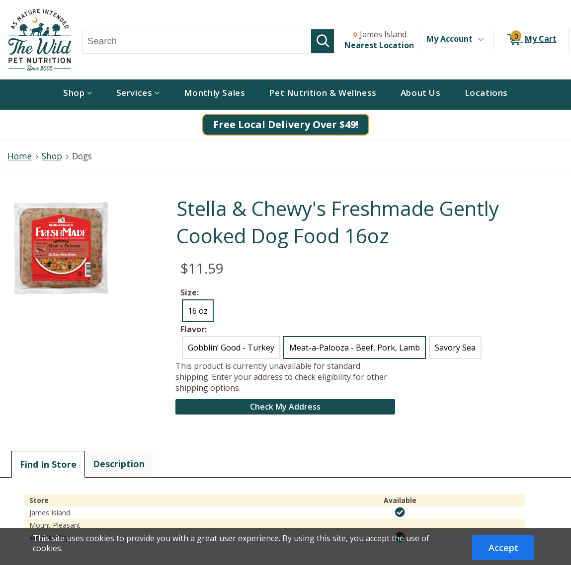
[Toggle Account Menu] (481, 40)
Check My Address (285, 406)
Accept (503, 548)
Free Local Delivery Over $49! (285, 124)
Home (19, 156)
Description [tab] (119, 464)
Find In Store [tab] (48, 464)
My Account (449, 38)
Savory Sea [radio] (455, 347)
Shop (52, 156)
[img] (400, 512)
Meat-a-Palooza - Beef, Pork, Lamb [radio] (354, 347)
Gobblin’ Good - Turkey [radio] (231, 347)
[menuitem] (77, 94)
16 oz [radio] (198, 310)
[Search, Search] (196, 41)
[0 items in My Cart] (531, 39)
